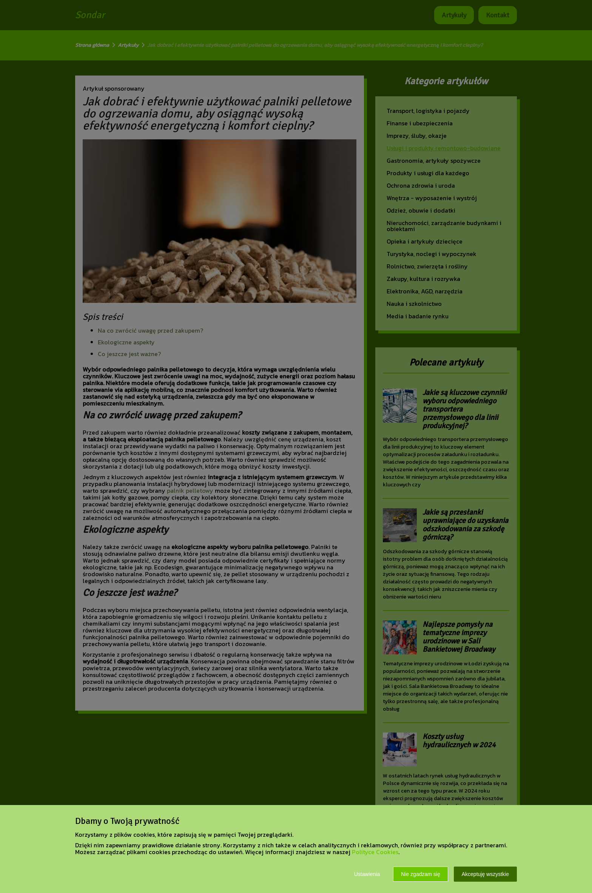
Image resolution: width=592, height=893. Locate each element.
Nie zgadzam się (420, 874)
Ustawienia (367, 874)
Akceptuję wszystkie (485, 874)
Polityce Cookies (375, 851)
